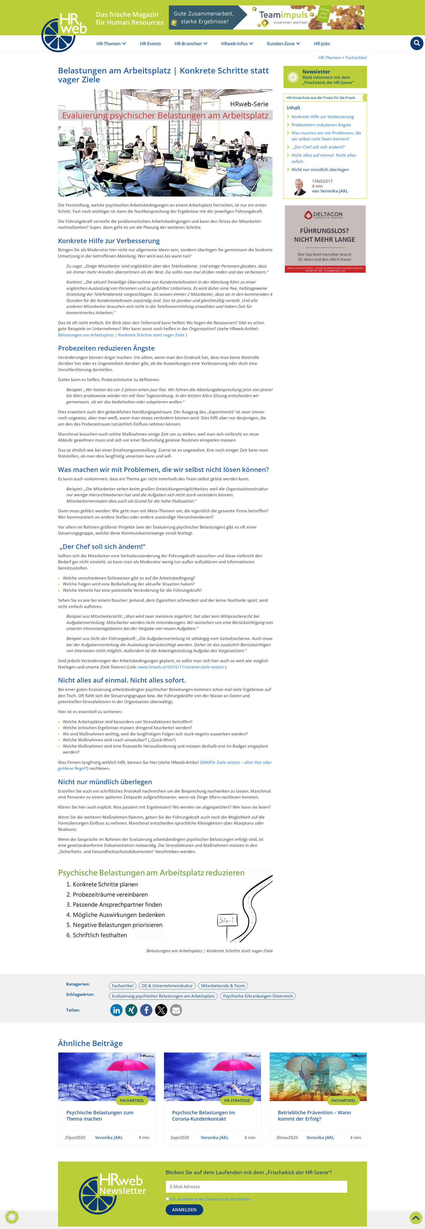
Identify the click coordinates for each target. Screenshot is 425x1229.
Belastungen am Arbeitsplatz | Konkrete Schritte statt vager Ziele (121, 334)
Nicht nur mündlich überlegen (320, 169)
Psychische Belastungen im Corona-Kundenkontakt (203, 1115)
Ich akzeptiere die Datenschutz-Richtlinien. (211, 1199)
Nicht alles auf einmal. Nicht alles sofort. (324, 158)
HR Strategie (237, 1100)
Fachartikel (356, 58)
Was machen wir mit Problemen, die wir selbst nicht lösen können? (326, 136)
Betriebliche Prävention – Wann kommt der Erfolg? (314, 1115)
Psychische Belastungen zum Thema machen (99, 1115)
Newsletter (316, 71)
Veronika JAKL (109, 1137)
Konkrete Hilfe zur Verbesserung (323, 116)
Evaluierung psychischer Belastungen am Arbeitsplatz (163, 996)
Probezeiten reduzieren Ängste (321, 124)
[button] (116, 1010)
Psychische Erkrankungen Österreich (258, 996)
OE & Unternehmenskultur (167, 985)
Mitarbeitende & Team (223, 985)
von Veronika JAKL (330, 191)
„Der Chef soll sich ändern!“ (318, 147)
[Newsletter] (293, 77)
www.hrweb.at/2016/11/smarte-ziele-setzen (181, 667)
